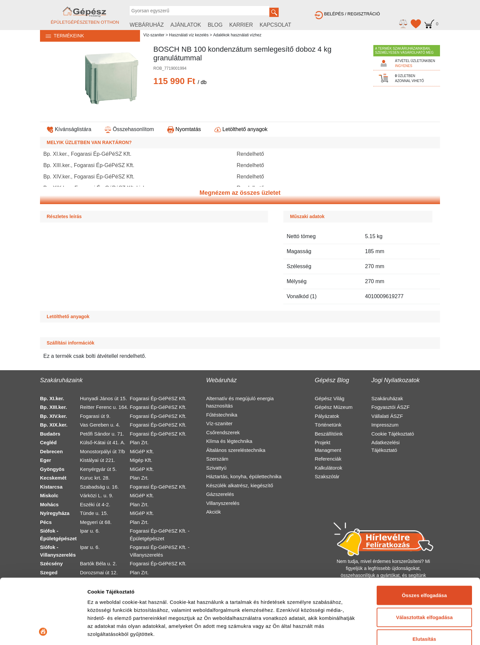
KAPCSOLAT (275, 25)
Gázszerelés (220, 494)
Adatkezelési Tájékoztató (385, 446)
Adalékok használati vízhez (237, 35)
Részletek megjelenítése (116, 632)
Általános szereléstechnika (235, 450)
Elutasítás (424, 578)
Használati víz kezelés (189, 35)
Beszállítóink (329, 434)
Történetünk (328, 425)
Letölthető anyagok (241, 129)
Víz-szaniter (153, 35)
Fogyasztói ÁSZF (390, 407)
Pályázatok (327, 416)
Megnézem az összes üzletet (239, 192)
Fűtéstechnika (221, 415)
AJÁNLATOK (185, 25)
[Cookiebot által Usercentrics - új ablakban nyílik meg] (43, 632)
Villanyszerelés (222, 503)
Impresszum (385, 425)
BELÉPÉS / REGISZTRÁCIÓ (347, 13)
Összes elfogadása (424, 534)
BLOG (215, 25)
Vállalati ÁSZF (387, 416)
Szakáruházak (387, 398)
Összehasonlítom (129, 129)
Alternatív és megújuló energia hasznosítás (240, 402)
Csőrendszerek (223, 432)
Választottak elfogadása (424, 556)
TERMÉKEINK (62, 35)
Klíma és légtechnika (229, 441)
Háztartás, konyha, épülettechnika (243, 476)
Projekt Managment (328, 446)
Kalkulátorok (328, 468)
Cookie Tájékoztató (392, 434)
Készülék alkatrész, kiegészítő (239, 485)
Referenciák (328, 459)
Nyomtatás (184, 129)
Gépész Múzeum (333, 407)
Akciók (213, 512)
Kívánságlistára (69, 129)
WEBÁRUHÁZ (147, 25)
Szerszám (217, 459)
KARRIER (241, 25)
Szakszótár (327, 476)
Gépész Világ (329, 398)
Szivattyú (216, 468)
